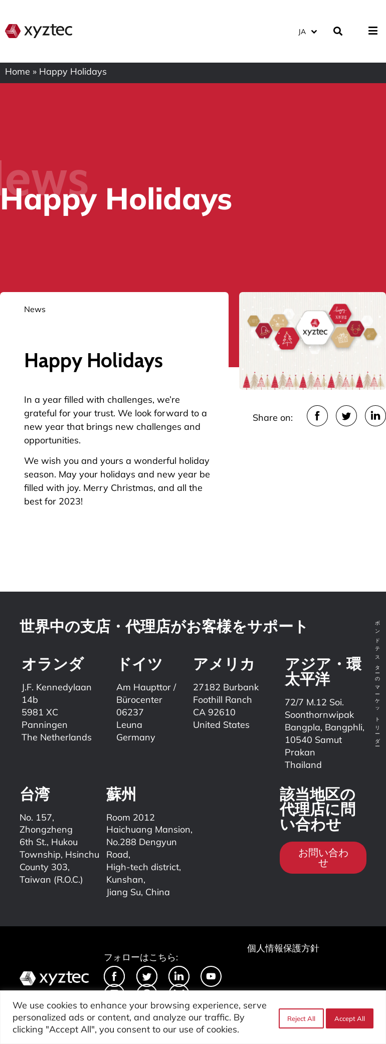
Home (17, 71)
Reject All (299, 1017)
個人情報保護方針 (283, 948)
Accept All (349, 1017)
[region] (193, 1017)
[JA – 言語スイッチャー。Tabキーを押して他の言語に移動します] (307, 30)
